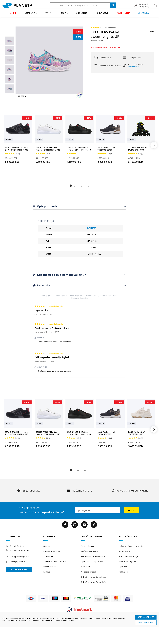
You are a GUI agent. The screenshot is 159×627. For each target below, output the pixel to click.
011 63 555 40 (17, 546)
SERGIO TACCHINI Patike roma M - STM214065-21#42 (48, 149)
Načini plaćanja (87, 546)
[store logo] (17, 5)
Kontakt (47, 572)
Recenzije (43, 285)
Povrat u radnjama (127, 561)
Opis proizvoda (46, 206)
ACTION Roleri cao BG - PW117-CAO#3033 (138, 149)
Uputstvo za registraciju (92, 561)
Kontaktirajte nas (19, 569)
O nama (46, 546)
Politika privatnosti (51, 551)
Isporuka (123, 566)
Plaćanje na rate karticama (93, 556)
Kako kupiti (86, 566)
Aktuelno (82, 13)
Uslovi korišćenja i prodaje (131, 546)
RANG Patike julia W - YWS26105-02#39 (107, 149)
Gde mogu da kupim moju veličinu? (61, 275)
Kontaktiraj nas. (134, 67)
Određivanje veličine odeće (93, 582)
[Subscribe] (131, 510)
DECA (63, 13)
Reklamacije (124, 572)
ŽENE (48, 13)
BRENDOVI (102, 13)
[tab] (79, 206)
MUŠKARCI (30, 13)
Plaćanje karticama (89, 551)
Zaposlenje (48, 556)
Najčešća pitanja (88, 572)
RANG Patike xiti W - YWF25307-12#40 (137, 433)
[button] (142, 5)
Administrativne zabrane (54, 561)
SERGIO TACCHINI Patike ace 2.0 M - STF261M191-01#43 (17, 149)
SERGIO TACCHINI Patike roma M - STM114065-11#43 (79, 149)
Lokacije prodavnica (19, 561)
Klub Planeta (124, 551)
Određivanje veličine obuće (93, 577)
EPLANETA (143, 13)
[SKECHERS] (152, 32)
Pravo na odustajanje (128, 556)
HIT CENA (124, 13)
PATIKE (12, 13)
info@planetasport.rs (19, 556)
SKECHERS (91, 228)
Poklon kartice (49, 566)
